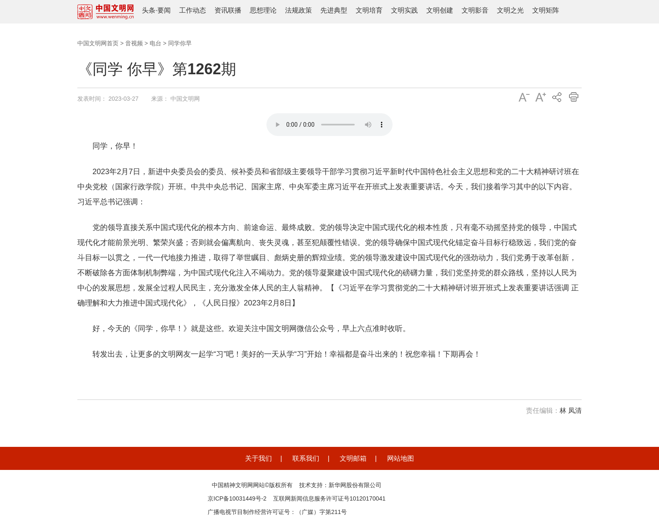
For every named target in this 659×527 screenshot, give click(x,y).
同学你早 (180, 43)
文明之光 (510, 10)
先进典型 (333, 10)
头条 (149, 10)
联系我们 (306, 458)
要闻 (164, 10)
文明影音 (474, 10)
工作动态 (192, 10)
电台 (155, 43)
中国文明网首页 (98, 43)
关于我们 (258, 458)
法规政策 (298, 10)
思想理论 (263, 10)
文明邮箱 (353, 458)
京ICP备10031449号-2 (237, 498)
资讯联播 (227, 10)
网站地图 (400, 458)
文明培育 (369, 10)
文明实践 (404, 10)
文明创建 (439, 10)
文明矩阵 (545, 10)
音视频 (134, 43)
